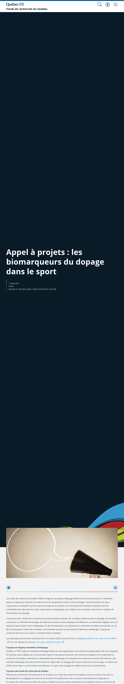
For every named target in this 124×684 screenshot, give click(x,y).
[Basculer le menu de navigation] (115, 4)
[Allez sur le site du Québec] (15, 4)
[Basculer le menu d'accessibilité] (107, 4)
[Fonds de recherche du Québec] (27, 8)
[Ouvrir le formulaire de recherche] (99, 4)
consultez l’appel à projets (48, 642)
